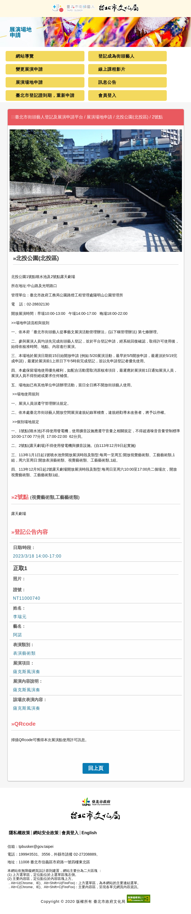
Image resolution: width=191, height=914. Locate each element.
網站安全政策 (46, 832)
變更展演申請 (29, 69)
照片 (17, 579)
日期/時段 (22, 547)
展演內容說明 (26, 681)
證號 (17, 589)
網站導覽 (25, 56)
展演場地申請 (29, 82)
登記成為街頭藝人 (116, 56)
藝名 (17, 626)
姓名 (17, 608)
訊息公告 (107, 82)
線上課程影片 (111, 69)
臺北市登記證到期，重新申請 (45, 95)
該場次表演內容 (28, 699)
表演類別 (21, 644)
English (89, 832)
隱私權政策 (19, 832)
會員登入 (107, 95)
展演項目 (21, 663)
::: (13, 116)
